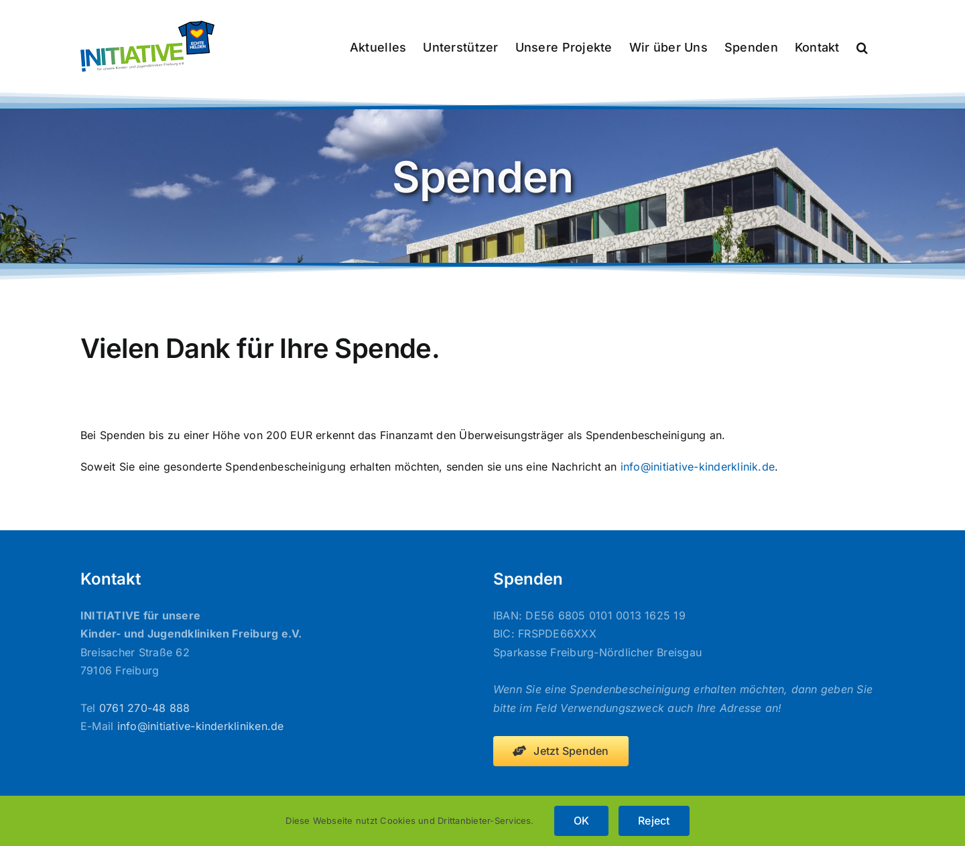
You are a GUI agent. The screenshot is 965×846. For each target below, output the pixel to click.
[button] (862, 46)
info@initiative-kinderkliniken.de (200, 726)
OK (581, 820)
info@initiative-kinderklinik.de (698, 466)
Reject (653, 820)
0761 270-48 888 (144, 708)
